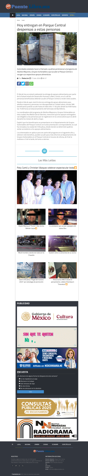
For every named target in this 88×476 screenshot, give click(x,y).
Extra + (72, 15)
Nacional (25, 15)
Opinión (32, 15)
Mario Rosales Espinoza (54, 462)
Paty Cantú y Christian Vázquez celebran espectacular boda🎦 (47, 167)
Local (18, 15)
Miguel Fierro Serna (55, 459)
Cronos (39, 15)
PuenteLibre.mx (16, 474)
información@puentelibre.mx (54, 469)
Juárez (49, 467)
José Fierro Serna (54, 461)
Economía (46, 15)
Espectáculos (55, 15)
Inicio (18, 20)
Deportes (65, 15)
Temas (13, 20)
